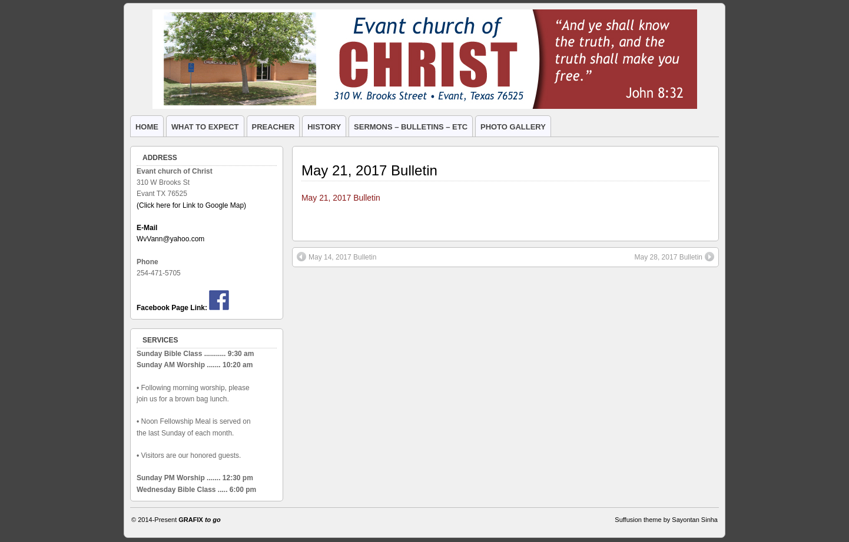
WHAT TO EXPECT (205, 126)
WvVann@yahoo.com (170, 239)
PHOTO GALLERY (513, 126)
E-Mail (147, 228)
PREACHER (273, 126)
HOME (146, 126)
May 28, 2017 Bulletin (674, 256)
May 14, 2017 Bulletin (336, 256)
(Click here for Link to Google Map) (191, 205)
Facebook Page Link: (172, 308)
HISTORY (324, 126)
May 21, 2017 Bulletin (369, 170)
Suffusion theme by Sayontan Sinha (666, 519)
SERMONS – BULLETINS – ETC (410, 126)
